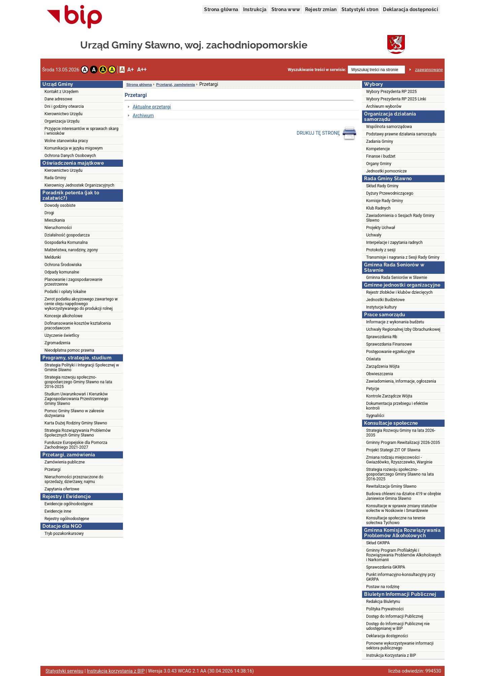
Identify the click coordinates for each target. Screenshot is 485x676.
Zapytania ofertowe (61, 489)
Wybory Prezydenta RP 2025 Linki (396, 99)
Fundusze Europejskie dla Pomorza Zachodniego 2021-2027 (75, 445)
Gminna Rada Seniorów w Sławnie (396, 277)
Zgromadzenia (57, 343)
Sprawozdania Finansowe (389, 344)
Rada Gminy (55, 177)
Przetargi (52, 469)
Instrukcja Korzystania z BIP (391, 655)
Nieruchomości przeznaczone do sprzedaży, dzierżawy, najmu (73, 479)
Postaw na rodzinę (382, 586)
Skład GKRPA (378, 543)
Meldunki (52, 257)
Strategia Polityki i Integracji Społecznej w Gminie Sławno (81, 367)
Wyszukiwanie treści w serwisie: (317, 69)
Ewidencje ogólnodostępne (68, 504)
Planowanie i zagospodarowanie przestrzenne (73, 282)
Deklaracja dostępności (410, 9)
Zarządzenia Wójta (382, 366)
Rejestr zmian (321, 9)
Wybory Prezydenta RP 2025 (391, 91)
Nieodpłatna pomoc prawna (69, 350)
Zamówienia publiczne (64, 462)
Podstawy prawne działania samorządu (401, 134)
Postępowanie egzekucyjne (390, 351)
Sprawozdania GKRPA (385, 567)
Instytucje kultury (381, 307)
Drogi (49, 213)
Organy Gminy (378, 163)
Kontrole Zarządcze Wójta (389, 396)
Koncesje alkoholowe (63, 316)
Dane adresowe (58, 99)
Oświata (373, 359)
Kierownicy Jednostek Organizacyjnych (79, 185)
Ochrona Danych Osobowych (70, 155)
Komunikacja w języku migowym (73, 148)
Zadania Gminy (379, 141)
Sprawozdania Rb (381, 336)
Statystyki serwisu (64, 671)
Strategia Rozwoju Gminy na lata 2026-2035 (400, 433)
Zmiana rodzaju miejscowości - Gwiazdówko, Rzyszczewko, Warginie (399, 459)
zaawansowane (429, 69)
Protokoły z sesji (380, 250)
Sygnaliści (375, 415)
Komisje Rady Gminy (384, 200)
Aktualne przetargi (152, 106)
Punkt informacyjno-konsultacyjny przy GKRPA (400, 577)
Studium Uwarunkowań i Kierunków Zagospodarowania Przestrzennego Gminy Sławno (76, 399)
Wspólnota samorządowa (389, 126)
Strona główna (221, 9)
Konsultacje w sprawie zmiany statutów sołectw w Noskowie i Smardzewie (401, 508)
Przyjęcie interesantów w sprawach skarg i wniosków (81, 131)
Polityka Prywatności (384, 609)
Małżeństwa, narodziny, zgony (71, 250)
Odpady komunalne (61, 272)
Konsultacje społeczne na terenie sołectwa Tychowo (395, 520)
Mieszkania (54, 220)
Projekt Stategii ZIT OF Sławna (393, 450)
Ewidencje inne (57, 511)
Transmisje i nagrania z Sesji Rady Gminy (403, 257)
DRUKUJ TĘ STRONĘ (327, 133)
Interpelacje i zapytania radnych (394, 242)
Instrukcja (255, 9)
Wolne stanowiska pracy (66, 140)
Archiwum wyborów (383, 106)
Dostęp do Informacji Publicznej (394, 616)
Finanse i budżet (380, 156)
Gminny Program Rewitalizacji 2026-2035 (403, 442)
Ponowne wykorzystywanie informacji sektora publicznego (399, 645)
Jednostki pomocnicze (386, 171)
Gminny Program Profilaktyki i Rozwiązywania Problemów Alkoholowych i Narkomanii (403, 555)
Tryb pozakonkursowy (64, 533)
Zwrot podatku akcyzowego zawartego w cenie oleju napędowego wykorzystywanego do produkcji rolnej (81, 304)
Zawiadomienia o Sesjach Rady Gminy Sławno (400, 218)
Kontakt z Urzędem (61, 91)
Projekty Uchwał (380, 227)
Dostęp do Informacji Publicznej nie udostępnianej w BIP (397, 626)
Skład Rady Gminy (382, 186)
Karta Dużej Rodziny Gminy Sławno (75, 423)
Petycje (372, 388)
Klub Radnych (378, 208)
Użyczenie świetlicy (61, 335)
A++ (142, 69)
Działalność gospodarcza (67, 235)
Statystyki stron (360, 9)
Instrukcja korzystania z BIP (115, 671)
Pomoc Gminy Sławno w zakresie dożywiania (74, 413)
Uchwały (373, 235)
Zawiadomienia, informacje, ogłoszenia (401, 381)
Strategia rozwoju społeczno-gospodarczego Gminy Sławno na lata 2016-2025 (78, 382)
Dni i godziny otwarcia (64, 106)
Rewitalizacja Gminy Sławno (391, 486)
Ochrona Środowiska (63, 264)
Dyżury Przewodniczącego (389, 193)
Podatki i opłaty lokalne (65, 291)
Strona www (285, 9)
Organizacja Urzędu (61, 121)
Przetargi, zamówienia (175, 85)
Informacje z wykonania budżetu (395, 322)
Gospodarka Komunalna (66, 242)
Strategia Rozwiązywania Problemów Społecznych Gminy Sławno (77, 433)
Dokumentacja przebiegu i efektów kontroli (397, 406)
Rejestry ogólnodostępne (66, 518)
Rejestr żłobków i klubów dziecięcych (399, 292)
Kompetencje (378, 149)
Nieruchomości (58, 227)
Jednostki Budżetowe (385, 299)
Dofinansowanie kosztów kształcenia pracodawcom (77, 325)
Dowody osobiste (59, 205)
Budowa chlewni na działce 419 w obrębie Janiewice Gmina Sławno (403, 496)
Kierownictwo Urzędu (63, 113)
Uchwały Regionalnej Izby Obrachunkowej (403, 329)
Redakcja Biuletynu (383, 601)
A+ (130, 69)
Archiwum (143, 115)
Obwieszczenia (379, 374)
